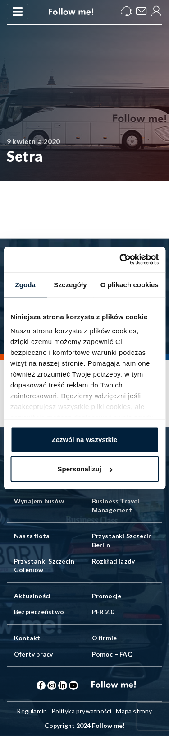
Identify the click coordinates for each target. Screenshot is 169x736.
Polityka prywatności (81, 711)
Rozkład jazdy (113, 561)
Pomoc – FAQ (112, 654)
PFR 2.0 (103, 611)
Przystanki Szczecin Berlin (122, 540)
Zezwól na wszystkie (85, 439)
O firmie (104, 638)
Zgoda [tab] (25, 284)
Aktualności (32, 596)
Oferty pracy (33, 654)
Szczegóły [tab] (70, 284)
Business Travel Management (116, 505)
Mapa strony (134, 711)
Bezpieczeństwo (39, 611)
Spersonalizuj (84, 469)
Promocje (107, 596)
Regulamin (32, 711)
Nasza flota (32, 536)
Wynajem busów (39, 501)
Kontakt (27, 638)
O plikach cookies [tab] (129, 284)
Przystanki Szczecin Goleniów (44, 565)
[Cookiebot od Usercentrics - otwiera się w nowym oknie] (120, 260)
